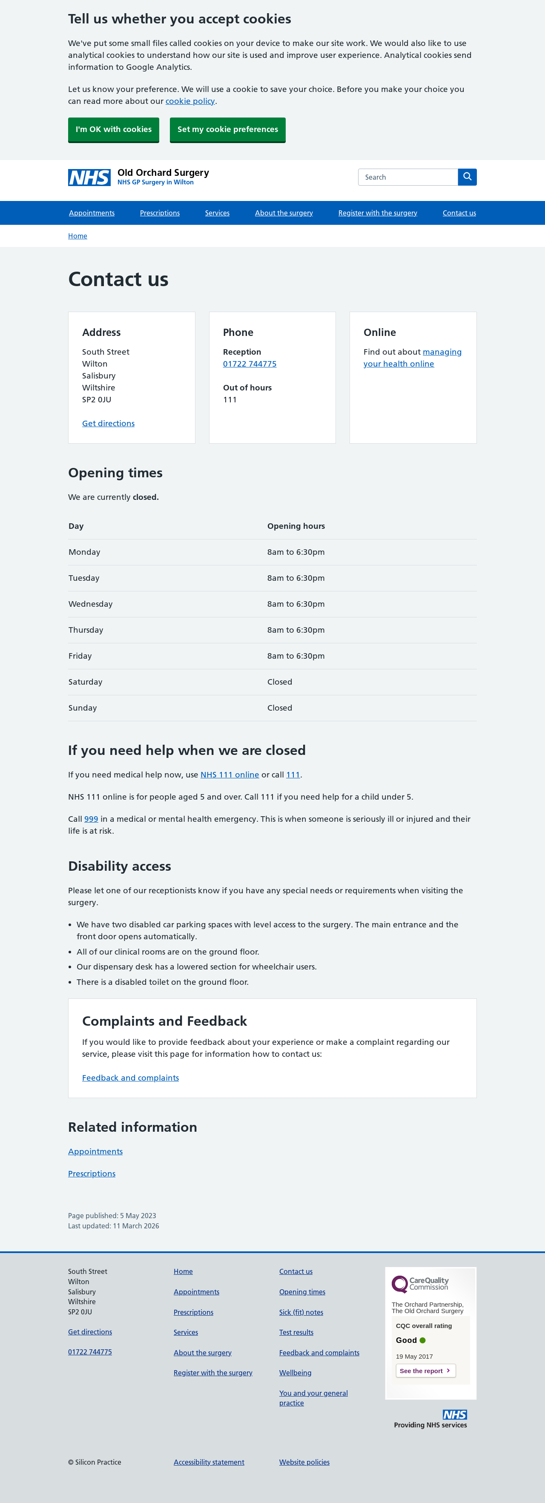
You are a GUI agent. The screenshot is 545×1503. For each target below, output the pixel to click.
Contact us (459, 213)
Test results (296, 1332)
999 (91, 819)
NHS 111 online (230, 775)
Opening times (302, 1292)
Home (77, 236)
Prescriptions (160, 213)
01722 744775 (250, 364)
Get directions (108, 423)
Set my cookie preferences (228, 129)
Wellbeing (295, 1372)
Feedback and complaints (130, 1078)
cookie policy (190, 101)
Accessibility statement (209, 1462)
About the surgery (284, 213)
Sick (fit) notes (301, 1312)
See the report (421, 1370)
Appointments (92, 213)
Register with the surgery (377, 213)
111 (293, 775)
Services (217, 213)
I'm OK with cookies (114, 129)
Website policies (304, 1462)
